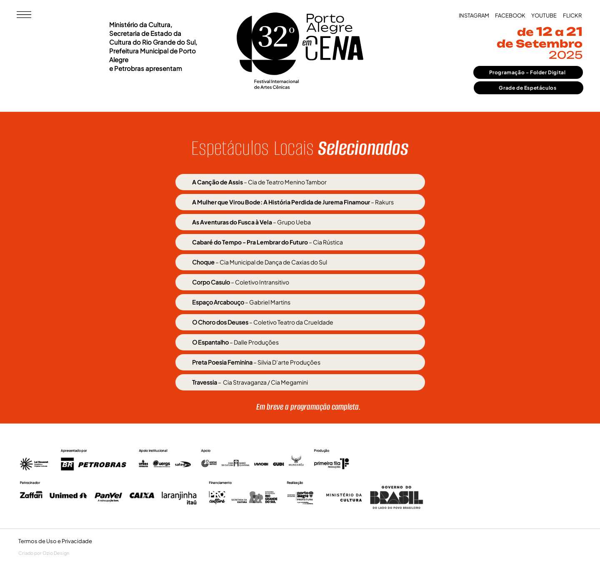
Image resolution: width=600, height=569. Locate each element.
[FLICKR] (572, 15)
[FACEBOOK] (510, 15)
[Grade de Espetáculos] (528, 87)
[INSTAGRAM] (474, 15)
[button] (24, 14)
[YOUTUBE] (544, 15)
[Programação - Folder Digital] (528, 72)
